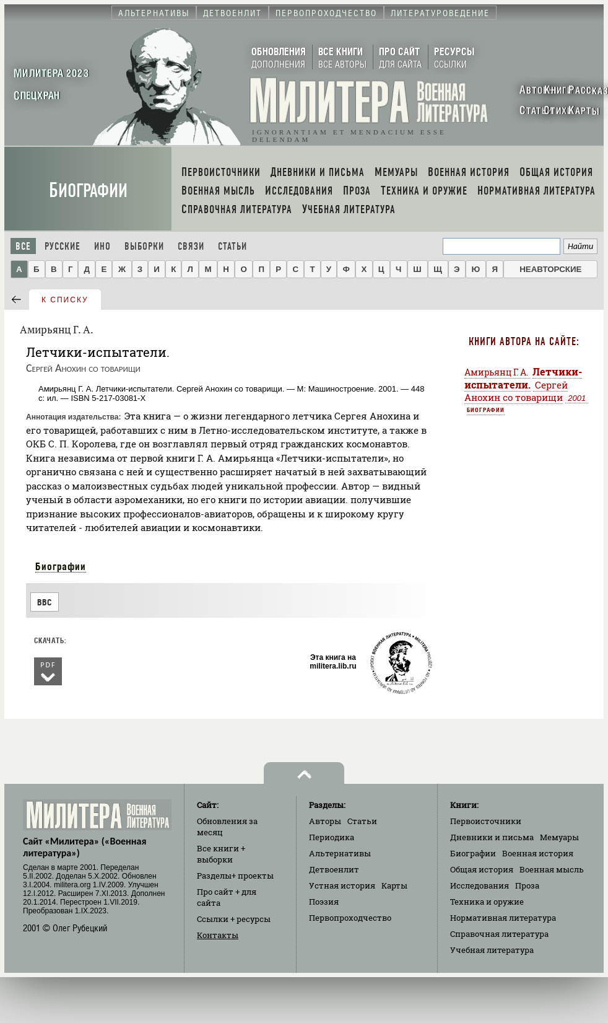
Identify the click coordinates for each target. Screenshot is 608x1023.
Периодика (331, 837)
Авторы (325, 821)
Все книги (221, 854)
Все (23, 246)
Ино (102, 246)
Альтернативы (340, 853)
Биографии (88, 190)
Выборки (144, 246)
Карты (394, 885)
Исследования (479, 885)
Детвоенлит (334, 869)
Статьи (232, 246)
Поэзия (324, 901)
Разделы (235, 875)
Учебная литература (492, 949)
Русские (62, 246)
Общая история (481, 869)
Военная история (537, 853)
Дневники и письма (492, 837)
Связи (191, 246)
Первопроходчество (350, 917)
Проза (527, 885)
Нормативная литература (503, 917)
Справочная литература (499, 933)
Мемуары (559, 837)
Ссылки (234, 918)
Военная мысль (551, 869)
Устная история (342, 885)
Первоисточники (485, 821)
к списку (65, 300)
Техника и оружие (487, 901)
